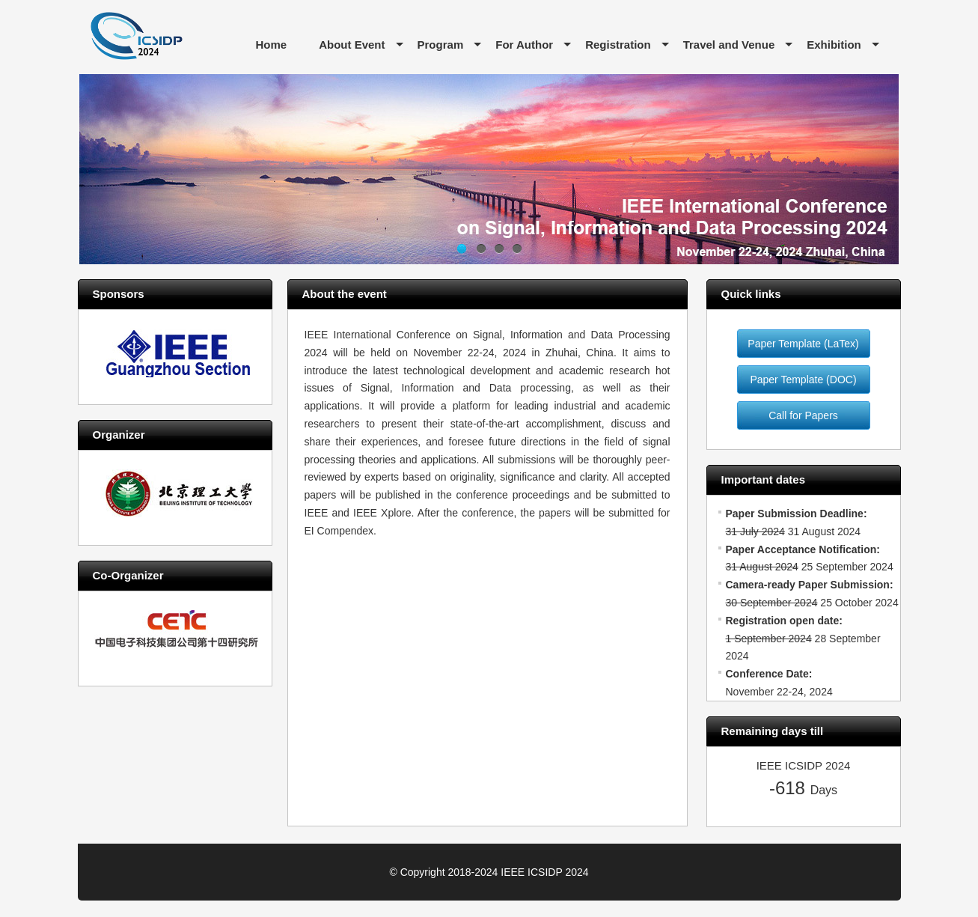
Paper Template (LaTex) (803, 344)
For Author (524, 44)
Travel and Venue (729, 44)
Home (271, 44)
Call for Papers (803, 415)
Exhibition (834, 44)
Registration (618, 44)
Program (441, 44)
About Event (352, 44)
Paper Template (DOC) (803, 380)
